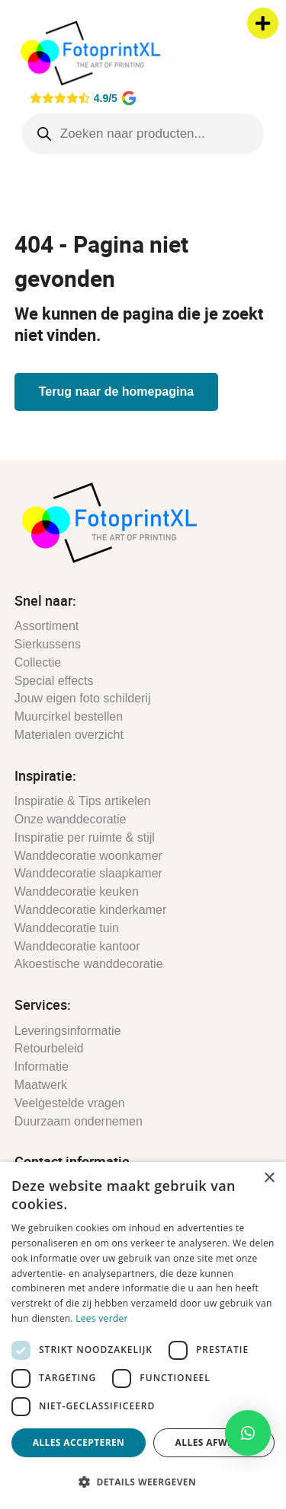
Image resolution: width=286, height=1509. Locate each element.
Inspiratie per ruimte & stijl (84, 837)
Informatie (41, 1066)
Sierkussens (47, 644)
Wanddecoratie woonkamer (88, 855)
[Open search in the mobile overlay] (143, 134)
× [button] (269, 1178)
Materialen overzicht (69, 734)
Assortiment (46, 625)
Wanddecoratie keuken (76, 891)
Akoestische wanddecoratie (88, 963)
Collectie (37, 662)
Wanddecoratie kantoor (77, 946)
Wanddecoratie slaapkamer (88, 873)
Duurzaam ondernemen (78, 1121)
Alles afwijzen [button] (214, 1442)
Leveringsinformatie (67, 1030)
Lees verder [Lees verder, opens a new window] (102, 1318)
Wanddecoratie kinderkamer (90, 909)
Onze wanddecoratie (70, 819)
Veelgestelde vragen (69, 1103)
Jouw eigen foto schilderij (82, 698)
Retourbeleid (49, 1048)
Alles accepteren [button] (79, 1442)
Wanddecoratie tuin (66, 928)
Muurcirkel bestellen (68, 716)
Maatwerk (40, 1084)
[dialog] (143, 1335)
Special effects (54, 680)
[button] (248, 1433)
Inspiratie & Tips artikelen (82, 800)
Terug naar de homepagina (116, 391)
